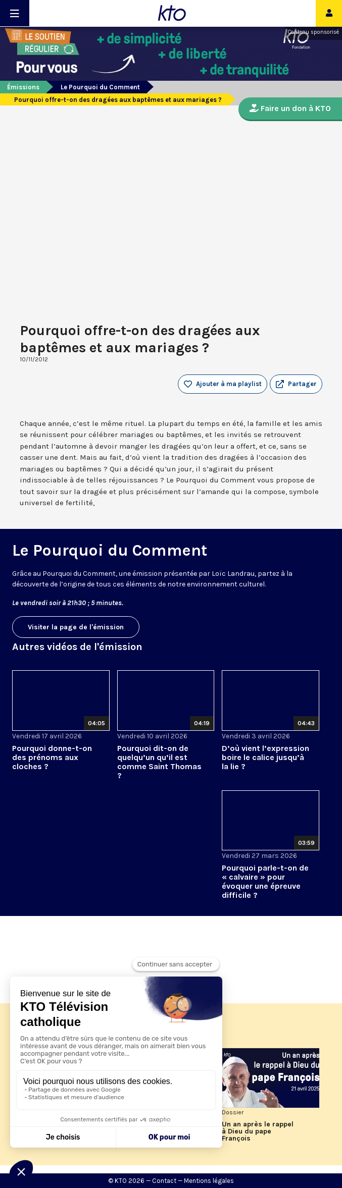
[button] (296, 384)
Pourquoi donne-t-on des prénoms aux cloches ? (52, 757)
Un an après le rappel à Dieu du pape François (258, 1131)
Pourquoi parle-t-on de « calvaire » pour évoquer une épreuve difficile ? (265, 881)
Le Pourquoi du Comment (100, 87)
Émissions (23, 87)
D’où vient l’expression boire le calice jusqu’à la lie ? (265, 757)
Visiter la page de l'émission (76, 627)
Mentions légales (209, 1180)
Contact (164, 1180)
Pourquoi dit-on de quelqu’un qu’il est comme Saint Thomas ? (159, 761)
